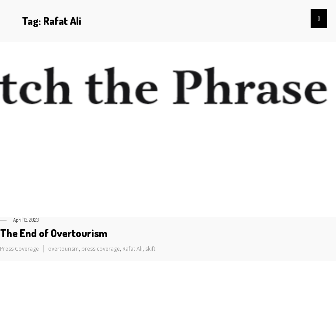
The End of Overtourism (54, 233)
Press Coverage (19, 248)
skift (150, 248)
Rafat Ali (132, 248)
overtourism (63, 248)
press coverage (100, 248)
